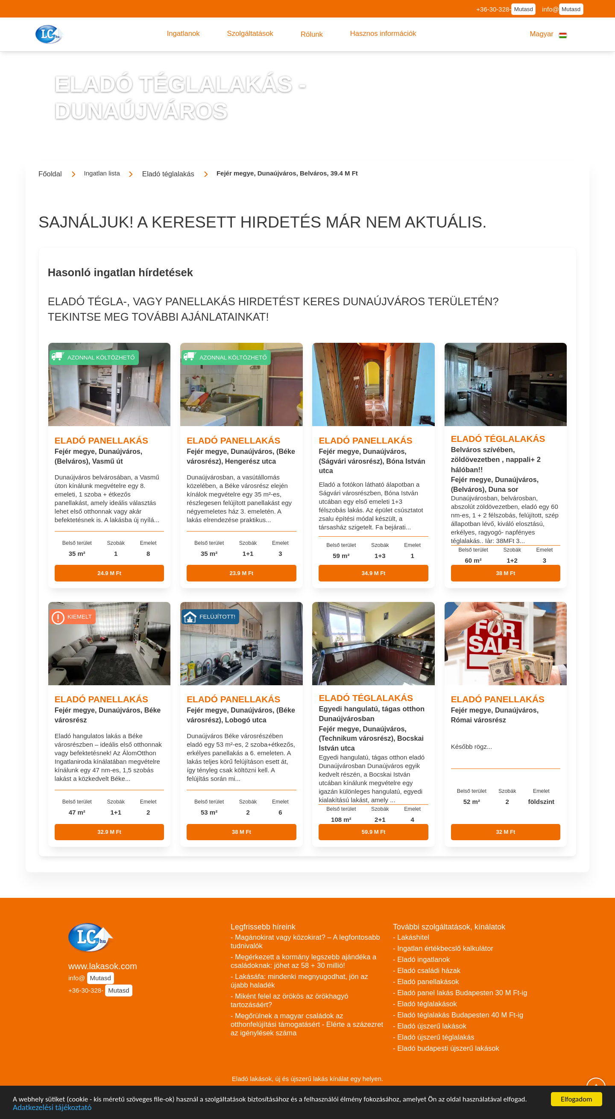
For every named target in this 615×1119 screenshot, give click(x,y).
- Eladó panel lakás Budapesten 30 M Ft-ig (460, 993)
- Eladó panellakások (426, 982)
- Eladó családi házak (426, 971)
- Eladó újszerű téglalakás (433, 1037)
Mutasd (523, 9)
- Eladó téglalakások (425, 1004)
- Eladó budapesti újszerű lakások (446, 1048)
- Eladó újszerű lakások (429, 1026)
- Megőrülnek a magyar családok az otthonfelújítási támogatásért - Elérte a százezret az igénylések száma (307, 1024)
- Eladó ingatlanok (421, 959)
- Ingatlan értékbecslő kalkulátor (443, 948)
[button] (183, 34)
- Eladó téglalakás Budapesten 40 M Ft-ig (458, 1015)
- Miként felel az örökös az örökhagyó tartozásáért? (289, 1000)
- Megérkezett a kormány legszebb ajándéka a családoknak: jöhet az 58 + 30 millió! (303, 961)
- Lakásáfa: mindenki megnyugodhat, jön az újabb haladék (299, 981)
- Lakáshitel (411, 937)
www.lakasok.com (102, 966)
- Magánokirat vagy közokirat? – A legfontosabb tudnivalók (305, 941)
